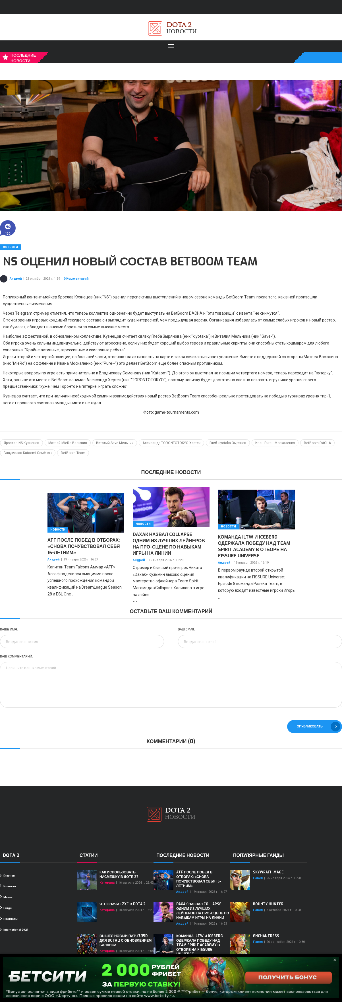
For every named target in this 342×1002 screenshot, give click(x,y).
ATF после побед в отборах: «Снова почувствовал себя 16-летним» (83, 546)
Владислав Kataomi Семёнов (28, 453)
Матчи (6, 897)
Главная (7, 875)
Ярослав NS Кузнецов (21, 443)
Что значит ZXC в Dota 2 (123, 904)
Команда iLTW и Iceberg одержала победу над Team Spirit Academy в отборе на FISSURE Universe (254, 546)
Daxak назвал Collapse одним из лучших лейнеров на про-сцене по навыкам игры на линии (169, 543)
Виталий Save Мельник (114, 443)
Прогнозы (9, 918)
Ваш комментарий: (16, 656)
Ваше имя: (9, 629)
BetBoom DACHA (317, 443)
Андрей (16, 279)
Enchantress (266, 936)
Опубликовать (318, 726)
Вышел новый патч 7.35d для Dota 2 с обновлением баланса (126, 940)
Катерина (107, 883)
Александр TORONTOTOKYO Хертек (171, 443)
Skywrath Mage (268, 872)
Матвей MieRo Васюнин (67, 443)
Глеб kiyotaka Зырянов (228, 443)
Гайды (6, 908)
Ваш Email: (187, 629)
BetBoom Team (73, 453)
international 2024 (14, 929)
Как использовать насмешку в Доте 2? (119, 874)
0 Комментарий (76, 279)
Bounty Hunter (268, 904)
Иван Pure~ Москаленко (275, 443)
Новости (10, 247)
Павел (258, 878)
